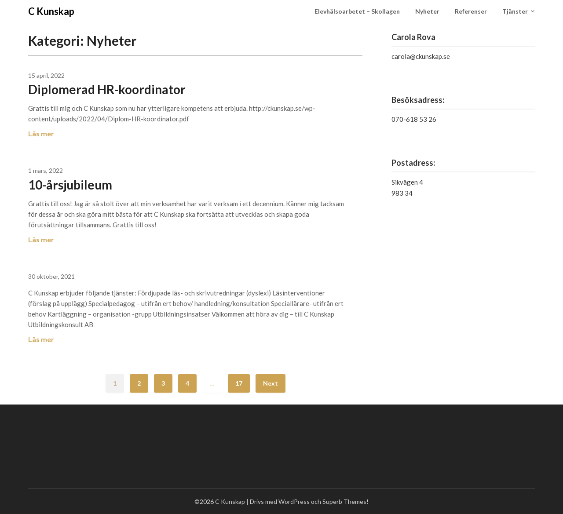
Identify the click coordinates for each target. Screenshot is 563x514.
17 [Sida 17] (238, 383)
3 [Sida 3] (163, 383)
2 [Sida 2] (139, 383)
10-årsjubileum (70, 184)
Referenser (471, 11)
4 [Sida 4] (187, 383)
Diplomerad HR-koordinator (107, 89)
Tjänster (515, 11)
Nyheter (427, 11)
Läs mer (41, 133)
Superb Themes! (345, 501)
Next (270, 383)
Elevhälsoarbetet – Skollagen (357, 11)
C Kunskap (51, 11)
